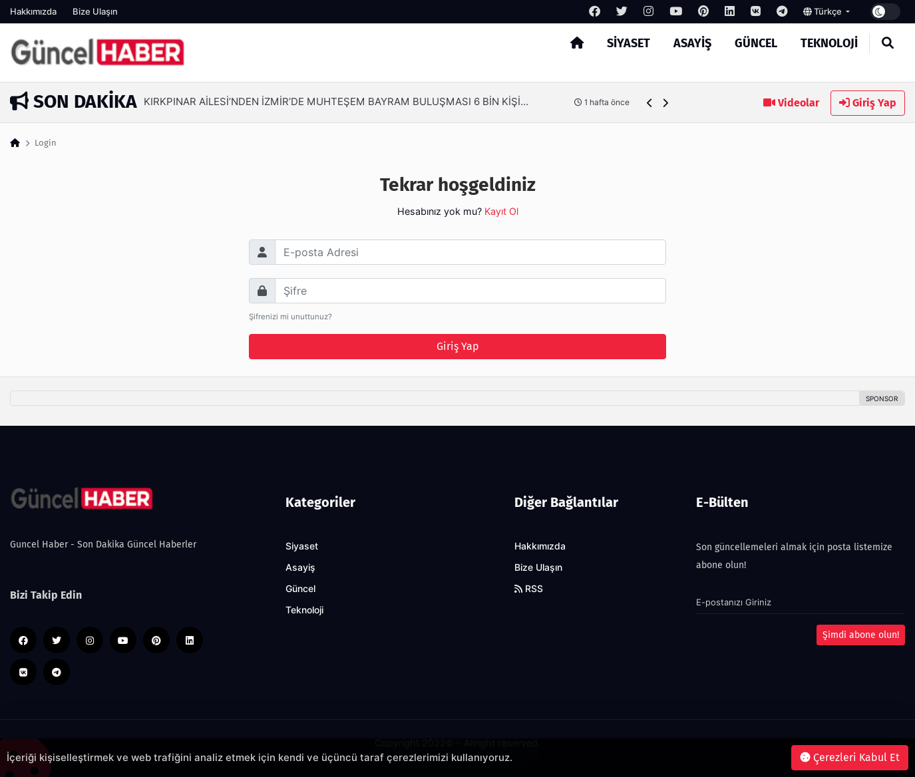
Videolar (791, 102)
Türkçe (823, 11)
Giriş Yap (867, 102)
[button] (650, 102)
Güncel (756, 43)
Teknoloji (829, 43)
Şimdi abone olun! (861, 635)
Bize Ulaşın (95, 11)
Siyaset (628, 43)
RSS (528, 588)
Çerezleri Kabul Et (850, 757)
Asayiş (692, 43)
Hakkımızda (33, 11)
